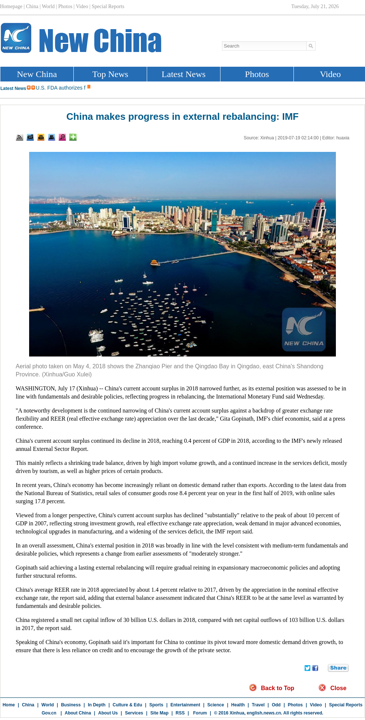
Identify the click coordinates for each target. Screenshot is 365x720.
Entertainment (185, 704)
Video (316, 704)
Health (238, 704)
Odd (276, 704)
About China (78, 713)
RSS (180, 713)
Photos (295, 704)
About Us (108, 713)
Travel (258, 704)
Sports (156, 704)
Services (134, 713)
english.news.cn (264, 713)
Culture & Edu (127, 704)
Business (70, 704)
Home (9, 704)
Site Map (159, 713)
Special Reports (345, 704)
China (28, 704)
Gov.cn (49, 713)
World (47, 704)
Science (215, 704)
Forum (199, 713)
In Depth (96, 704)
